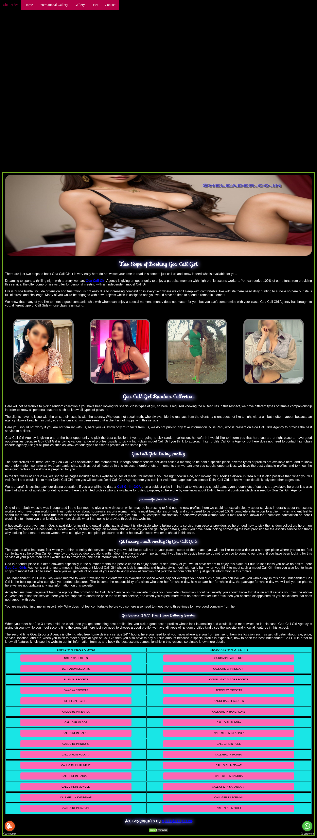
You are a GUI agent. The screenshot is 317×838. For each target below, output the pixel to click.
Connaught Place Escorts (228, 679)
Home (28, 5)
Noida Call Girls (76, 658)
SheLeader (10, 5)
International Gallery (53, 5)
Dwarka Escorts (76, 690)
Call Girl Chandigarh (228, 668)
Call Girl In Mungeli (75, 786)
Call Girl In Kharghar (76, 797)
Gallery (79, 5)
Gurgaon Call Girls (228, 658)
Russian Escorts (76, 679)
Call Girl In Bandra (229, 776)
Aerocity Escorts (229, 690)
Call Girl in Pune (229, 743)
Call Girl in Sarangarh (228, 786)
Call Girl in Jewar (229, 765)
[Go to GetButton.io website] (9, 834)
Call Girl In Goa (76, 722)
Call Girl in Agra (229, 722)
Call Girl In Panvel (75, 808)
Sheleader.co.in (177, 821)
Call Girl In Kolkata (76, 754)
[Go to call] (10, 826)
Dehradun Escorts (76, 668)
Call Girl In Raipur (76, 733)
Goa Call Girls (16, 567)
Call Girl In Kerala (76, 711)
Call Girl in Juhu (229, 808)
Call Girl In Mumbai (229, 754)
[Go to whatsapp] (307, 826)
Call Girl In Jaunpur (76, 765)
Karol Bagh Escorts (229, 700)
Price (94, 5)
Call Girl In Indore (75, 743)
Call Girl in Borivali (228, 797)
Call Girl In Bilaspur (229, 733)
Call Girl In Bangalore (228, 711)
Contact (110, 5)
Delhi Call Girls (76, 700)
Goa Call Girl (96, 280)
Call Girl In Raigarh (75, 776)
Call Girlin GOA (129, 486)
